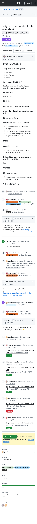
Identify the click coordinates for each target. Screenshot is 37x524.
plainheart (5, 43)
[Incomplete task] (4, 72)
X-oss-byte (11, 345)
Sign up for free (10, 437)
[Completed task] (4, 77)
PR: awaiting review (11, 202)
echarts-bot (12, 199)
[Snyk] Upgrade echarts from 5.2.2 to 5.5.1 (20, 405)
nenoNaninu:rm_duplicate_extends (12, 45)
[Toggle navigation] (3, 3)
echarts (14, 9)
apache (7, 9)
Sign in (28, 3)
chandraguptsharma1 (15, 362)
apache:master (29, 43)
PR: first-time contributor (13, 204)
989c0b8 (32, 191)
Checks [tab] (29, 51)
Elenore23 (11, 381)
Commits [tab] (20, 51)
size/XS (8, 212)
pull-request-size (13, 210)
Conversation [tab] (7, 51)
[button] (32, 56)
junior (10, 398)
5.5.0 (28, 337)
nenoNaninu (11, 56)
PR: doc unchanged (24, 202)
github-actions (8, 282)
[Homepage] (18, 3)
